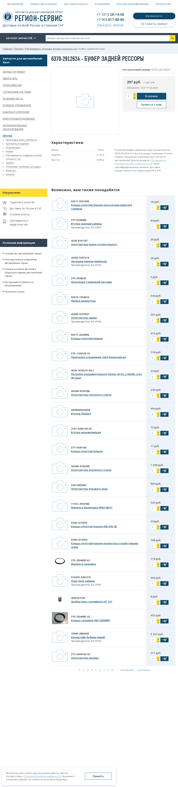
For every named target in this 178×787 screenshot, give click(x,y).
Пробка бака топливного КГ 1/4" (91, 601)
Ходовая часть (13, 98)
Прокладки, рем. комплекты (21, 139)
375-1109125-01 (80, 353)
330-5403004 (78, 485)
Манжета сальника (83, 564)
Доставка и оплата (76, 3)
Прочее (7, 135)
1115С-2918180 (80, 503)
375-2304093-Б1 (80, 560)
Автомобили (15, 3)
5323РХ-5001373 (81, 577)
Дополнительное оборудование (15, 127)
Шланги (10, 174)
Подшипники (13, 147)
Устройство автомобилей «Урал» (23, 253)
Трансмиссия (12, 85)
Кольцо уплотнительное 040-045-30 (94, 526)
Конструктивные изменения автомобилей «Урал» (21, 261)
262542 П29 (78, 598)
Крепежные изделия (17, 143)
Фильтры (11, 170)
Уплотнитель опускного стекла (91, 394)
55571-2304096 (80, 334)
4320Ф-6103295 (80, 466)
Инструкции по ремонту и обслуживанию (19, 283)
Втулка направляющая (86, 432)
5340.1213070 (79, 522)
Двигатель (10, 78)
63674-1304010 (80, 297)
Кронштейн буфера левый (88, 637)
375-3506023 (78, 278)
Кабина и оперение (16, 112)
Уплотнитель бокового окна (89, 488)
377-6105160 (78, 447)
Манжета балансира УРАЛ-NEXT (92, 507)
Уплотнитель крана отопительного (94, 244)
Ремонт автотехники (43, 3)
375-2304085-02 (80, 616)
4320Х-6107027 (80, 314)
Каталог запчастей (19, 38)
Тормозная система (17, 92)
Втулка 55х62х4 (81, 413)
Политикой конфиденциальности (42, 776)
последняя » (144, 669)
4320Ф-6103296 (80, 391)
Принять (98, 776)
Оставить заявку (154, 24)
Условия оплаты (19, 214)
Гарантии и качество (22, 202)
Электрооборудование (19, 118)
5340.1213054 (79, 539)
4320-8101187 (79, 240)
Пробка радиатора (83, 301)
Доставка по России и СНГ (26, 208)
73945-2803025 (80, 633)
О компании (102, 3)
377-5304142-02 (80, 654)
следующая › (127, 669)
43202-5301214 (80, 257)
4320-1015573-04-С (82, 370)
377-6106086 (78, 220)
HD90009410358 (80, 410)
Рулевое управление (17, 105)
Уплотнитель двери (84, 317)
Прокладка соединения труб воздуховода (98, 357)
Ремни (9, 151)
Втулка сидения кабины (86, 223)
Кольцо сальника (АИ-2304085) (90, 620)
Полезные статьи (14, 291)
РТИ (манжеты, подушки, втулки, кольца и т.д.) (140, 162)
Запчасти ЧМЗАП (14, 71)
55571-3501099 (80, 201)
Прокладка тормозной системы (91, 282)
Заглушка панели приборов (89, 261)
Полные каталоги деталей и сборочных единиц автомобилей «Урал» (23, 272)
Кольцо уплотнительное (87, 338)
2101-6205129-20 (81, 428)
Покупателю (163, 3)
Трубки (10, 162)
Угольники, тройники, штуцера (23, 166)
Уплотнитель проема (85, 658)
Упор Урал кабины (83, 581)
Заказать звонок (110, 25)
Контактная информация (133, 3)
